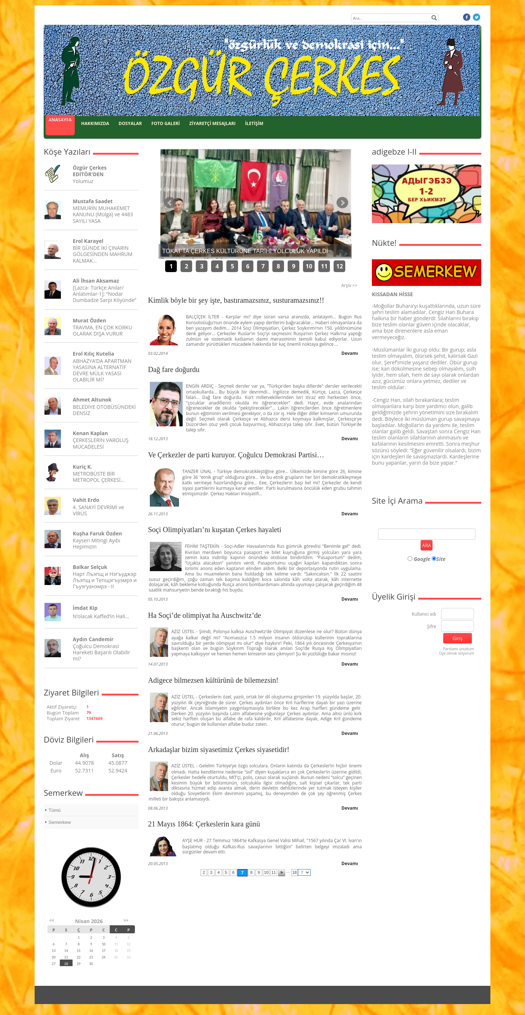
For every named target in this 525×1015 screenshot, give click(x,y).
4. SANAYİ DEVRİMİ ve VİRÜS (98, 510)
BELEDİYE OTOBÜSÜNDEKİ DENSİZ (104, 410)
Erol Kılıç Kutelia (93, 353)
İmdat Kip (85, 607)
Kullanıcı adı (424, 614)
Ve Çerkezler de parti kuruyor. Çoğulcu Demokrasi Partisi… (236, 455)
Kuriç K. (82, 466)
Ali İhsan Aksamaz (96, 280)
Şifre (431, 626)
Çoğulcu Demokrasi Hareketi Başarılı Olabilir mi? (101, 652)
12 (339, 266)
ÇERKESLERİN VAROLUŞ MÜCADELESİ (101, 443)
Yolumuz (83, 181)
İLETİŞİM (254, 123)
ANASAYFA (60, 120)
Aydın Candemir (93, 639)
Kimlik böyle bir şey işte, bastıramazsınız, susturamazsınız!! (236, 300)
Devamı (350, 353)
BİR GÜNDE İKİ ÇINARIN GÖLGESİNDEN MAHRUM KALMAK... (103, 254)
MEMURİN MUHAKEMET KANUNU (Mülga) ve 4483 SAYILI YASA (103, 214)
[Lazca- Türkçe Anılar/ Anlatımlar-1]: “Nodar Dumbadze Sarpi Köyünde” (104, 293)
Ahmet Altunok (92, 399)
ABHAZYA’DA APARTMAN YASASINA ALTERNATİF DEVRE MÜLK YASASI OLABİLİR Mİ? (102, 370)
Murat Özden (89, 320)
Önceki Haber (170, 203)
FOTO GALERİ (165, 123)
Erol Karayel (88, 240)
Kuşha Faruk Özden (97, 533)
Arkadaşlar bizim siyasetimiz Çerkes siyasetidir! (218, 749)
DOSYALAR (130, 123)
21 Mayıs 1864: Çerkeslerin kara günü (204, 824)
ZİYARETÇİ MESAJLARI (212, 123)
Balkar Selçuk (90, 566)
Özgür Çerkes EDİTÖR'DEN (90, 170)
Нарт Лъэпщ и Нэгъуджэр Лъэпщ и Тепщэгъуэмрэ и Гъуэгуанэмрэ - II (105, 580)
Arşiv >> (349, 285)
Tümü (54, 810)
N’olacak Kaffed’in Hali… (101, 616)
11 (324, 266)
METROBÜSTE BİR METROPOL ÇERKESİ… (99, 476)
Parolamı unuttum (458, 648)
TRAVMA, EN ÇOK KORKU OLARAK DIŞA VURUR (102, 330)
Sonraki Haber (342, 203)
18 (294, 872)
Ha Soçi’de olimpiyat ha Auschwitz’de (204, 615)
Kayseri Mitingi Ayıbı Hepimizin (96, 543)
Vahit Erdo (86, 499)
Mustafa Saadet (93, 201)
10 (309, 266)
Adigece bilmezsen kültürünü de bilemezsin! (213, 680)
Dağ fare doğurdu (173, 369)
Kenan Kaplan (90, 433)
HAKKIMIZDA (95, 123)
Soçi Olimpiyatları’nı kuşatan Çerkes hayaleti (214, 530)
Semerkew (59, 822)
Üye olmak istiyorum (456, 653)
